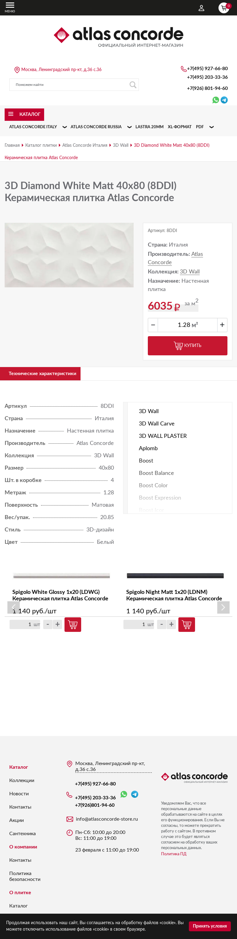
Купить (188, 346)
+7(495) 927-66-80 (207, 68)
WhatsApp (124, 796)
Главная (12, 145)
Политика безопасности (24, 878)
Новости (19, 795)
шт (37, 626)
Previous (13, 609)
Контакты (20, 808)
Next (223, 609)
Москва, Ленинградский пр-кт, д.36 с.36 (61, 70)
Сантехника (22, 835)
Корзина (225, 7)
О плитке (20, 894)
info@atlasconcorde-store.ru (107, 820)
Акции (16, 821)
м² (195, 325)
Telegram (134, 795)
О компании (23, 848)
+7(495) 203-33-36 (207, 77)
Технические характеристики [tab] (48, 374)
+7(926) (207, 88)
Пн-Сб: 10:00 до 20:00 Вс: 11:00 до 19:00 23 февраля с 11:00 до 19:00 (107, 842)
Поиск (133, 85)
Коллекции (21, 782)
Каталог (18, 768)
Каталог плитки (41, 145)
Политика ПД (173, 856)
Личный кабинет (201, 8)
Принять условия (210, 926)
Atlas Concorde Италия (84, 145)
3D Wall (120, 145)
